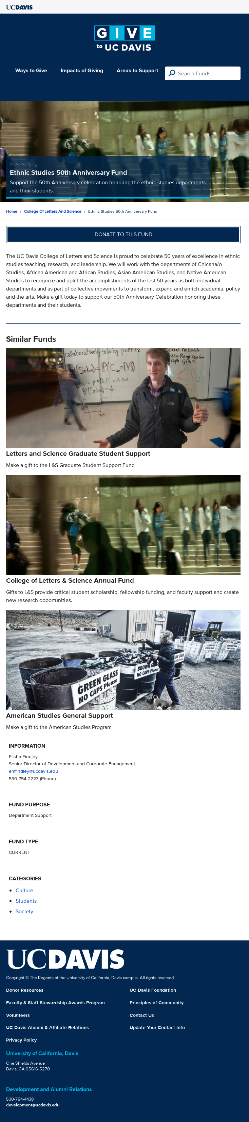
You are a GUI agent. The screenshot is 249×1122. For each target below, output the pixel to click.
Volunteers (18, 1015)
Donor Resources (24, 990)
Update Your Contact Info (157, 1027)
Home (11, 211)
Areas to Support (137, 70)
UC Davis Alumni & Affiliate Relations (47, 1027)
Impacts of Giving (82, 70)
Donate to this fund (123, 234)
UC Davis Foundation (153, 990)
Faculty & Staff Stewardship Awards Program (55, 1002)
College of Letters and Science (52, 211)
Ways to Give (31, 70)
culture (24, 890)
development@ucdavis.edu (33, 1105)
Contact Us (142, 1015)
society (24, 911)
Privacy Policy (21, 1039)
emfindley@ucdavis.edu (33, 770)
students (26, 901)
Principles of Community (157, 1002)
